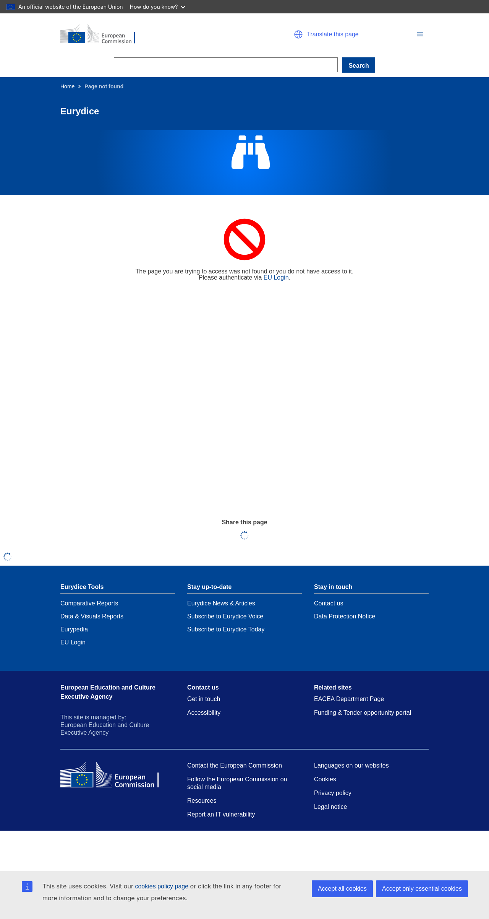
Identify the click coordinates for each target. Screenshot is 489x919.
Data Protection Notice (344, 616)
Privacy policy (332, 793)
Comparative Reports (89, 603)
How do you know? (158, 6)
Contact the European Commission (234, 765)
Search (358, 65)
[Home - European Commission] (149, 34)
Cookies (325, 779)
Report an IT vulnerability (221, 814)
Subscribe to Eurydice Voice (225, 616)
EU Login (276, 277)
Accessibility (203, 712)
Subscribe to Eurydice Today (225, 629)
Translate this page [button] (332, 34)
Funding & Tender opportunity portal (362, 712)
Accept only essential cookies (422, 888)
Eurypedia (74, 629)
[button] (420, 34)
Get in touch (203, 699)
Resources (201, 800)
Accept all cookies (342, 888)
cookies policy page (161, 886)
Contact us (328, 603)
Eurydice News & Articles (221, 603)
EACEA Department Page (349, 699)
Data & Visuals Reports (91, 616)
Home (67, 86)
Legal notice (330, 807)
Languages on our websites (351, 765)
